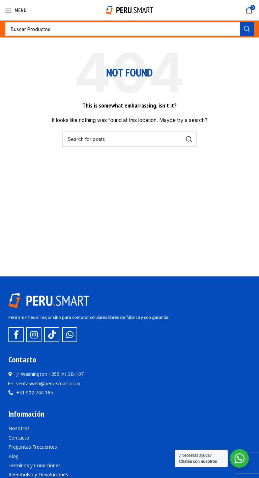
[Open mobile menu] (16, 10)
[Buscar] (129, 29)
